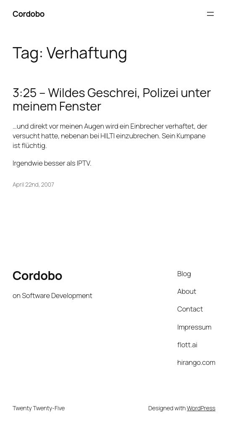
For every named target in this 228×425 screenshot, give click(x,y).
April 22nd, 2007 (33, 184)
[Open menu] (210, 14)
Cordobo (29, 13)
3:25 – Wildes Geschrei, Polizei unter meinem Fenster (112, 99)
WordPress (201, 408)
